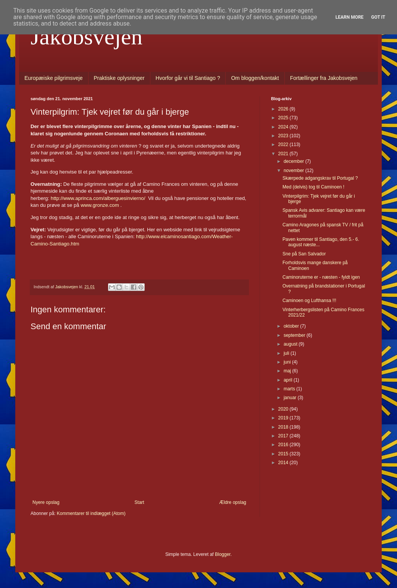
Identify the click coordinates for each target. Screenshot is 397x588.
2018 (284, 427)
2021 (284, 153)
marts (290, 388)
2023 (284, 135)
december (294, 161)
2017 (284, 436)
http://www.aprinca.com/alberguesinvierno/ (99, 198)
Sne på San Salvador (304, 254)
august (291, 344)
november (294, 170)
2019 (284, 418)
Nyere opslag (46, 502)
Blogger (223, 554)
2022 (284, 144)
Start (139, 502)
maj (288, 371)
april (289, 380)
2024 (284, 127)
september (295, 335)
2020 (284, 409)
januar (291, 397)
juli (287, 353)
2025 (284, 117)
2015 (284, 453)
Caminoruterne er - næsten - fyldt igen (321, 277)
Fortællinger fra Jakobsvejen (324, 78)
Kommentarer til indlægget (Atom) (91, 513)
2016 (284, 444)
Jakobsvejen (86, 36)
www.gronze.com (100, 205)
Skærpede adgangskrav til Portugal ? (320, 178)
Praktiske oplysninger (119, 78)
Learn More (350, 17)
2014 (284, 462)
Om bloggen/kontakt (255, 78)
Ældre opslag (232, 502)
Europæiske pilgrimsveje (53, 78)
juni (288, 362)
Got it (378, 17)
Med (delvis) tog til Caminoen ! (313, 187)
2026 (284, 109)
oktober (292, 326)
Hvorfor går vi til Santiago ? (188, 78)
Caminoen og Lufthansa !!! (309, 300)
